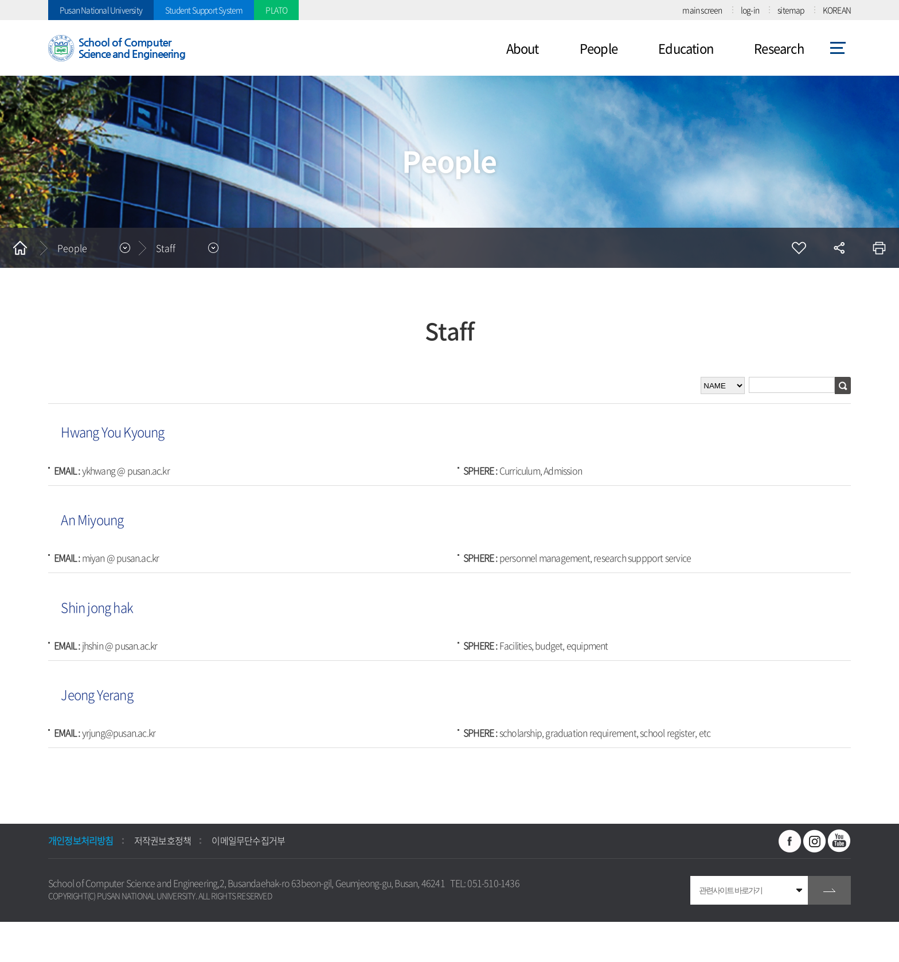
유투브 (839, 840)
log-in (750, 9)
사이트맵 (838, 48)
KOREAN (837, 9)
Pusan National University (101, 9)
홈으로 (20, 248)
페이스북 (790, 840)
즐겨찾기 (799, 248)
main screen (702, 9)
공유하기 (839, 248)
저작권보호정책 (162, 840)
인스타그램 (814, 840)
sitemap (790, 9)
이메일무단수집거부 (248, 840)
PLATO (276, 9)
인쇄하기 (879, 248)
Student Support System (204, 9)
